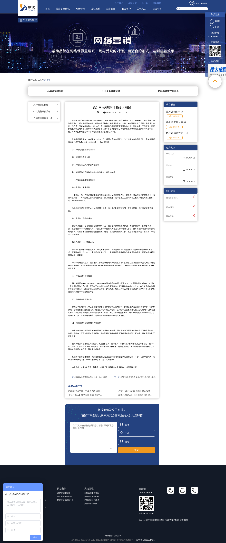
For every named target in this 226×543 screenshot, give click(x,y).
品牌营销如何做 (55, 91)
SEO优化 (170, 207)
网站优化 (170, 216)
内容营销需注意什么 (168, 91)
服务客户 (126, 8)
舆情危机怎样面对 (91, 496)
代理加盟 (132, 3)
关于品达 (141, 8)
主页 (40, 80)
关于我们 (119, 3)
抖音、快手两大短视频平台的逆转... (135, 390)
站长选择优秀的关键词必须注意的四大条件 (138, 377)
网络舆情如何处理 (91, 500)
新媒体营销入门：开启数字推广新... (135, 395)
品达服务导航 (28, 20)
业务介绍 (111, 8)
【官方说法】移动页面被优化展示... (85, 395)
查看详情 (174, 116)
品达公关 (117, 536)
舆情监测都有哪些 (91, 493)
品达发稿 (95, 8)
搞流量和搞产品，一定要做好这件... (85, 390)
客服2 (215, 26)
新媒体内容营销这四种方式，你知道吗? (91, 377)
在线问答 (156, 8)
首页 (47, 8)
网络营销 (80, 8)
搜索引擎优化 (63, 8)
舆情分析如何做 (90, 503)
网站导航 (157, 3)
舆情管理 (89, 488)
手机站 (145, 3)
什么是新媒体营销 (111, 91)
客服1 (215, 21)
